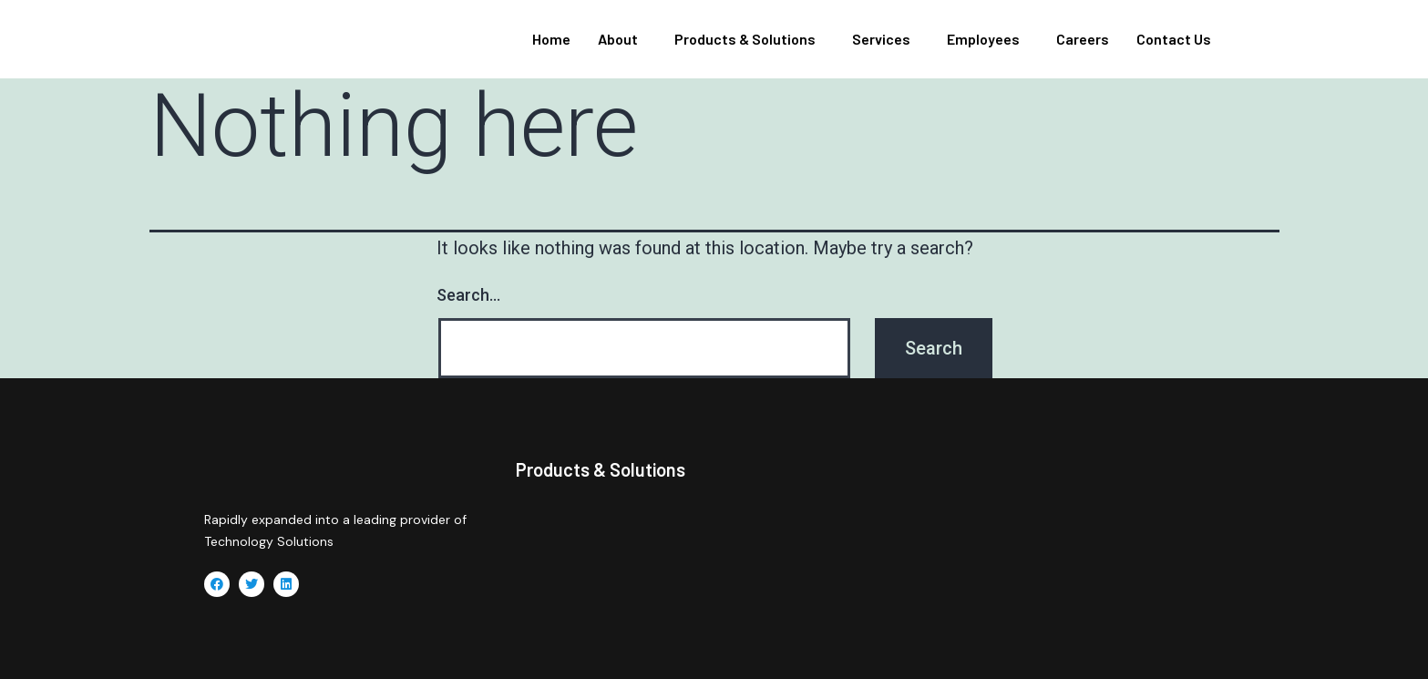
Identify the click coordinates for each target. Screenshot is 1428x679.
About (618, 38)
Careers (1082, 38)
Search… (468, 294)
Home (551, 38)
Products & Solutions (745, 38)
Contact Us (1173, 38)
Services (881, 38)
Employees (983, 38)
